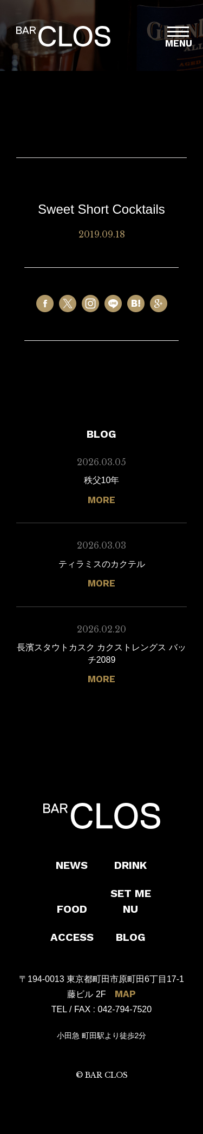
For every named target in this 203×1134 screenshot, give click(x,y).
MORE (101, 500)
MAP (125, 993)
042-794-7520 (125, 1009)
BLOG (131, 937)
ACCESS (72, 937)
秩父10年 (102, 480)
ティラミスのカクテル (101, 564)
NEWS (72, 865)
